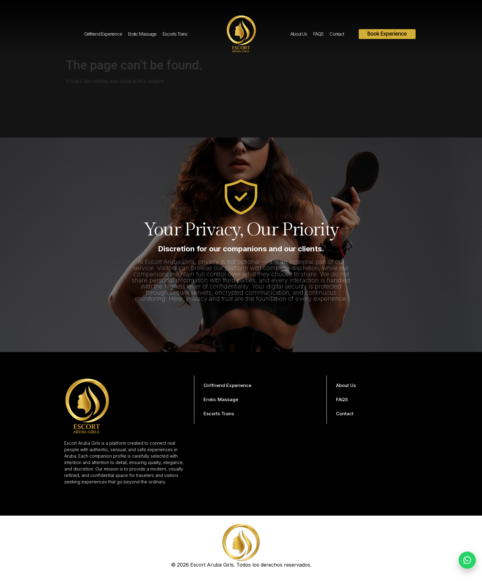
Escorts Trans (175, 34)
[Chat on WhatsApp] (467, 560)
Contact (337, 34)
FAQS (318, 34)
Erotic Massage (142, 34)
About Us (298, 34)
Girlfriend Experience (103, 34)
